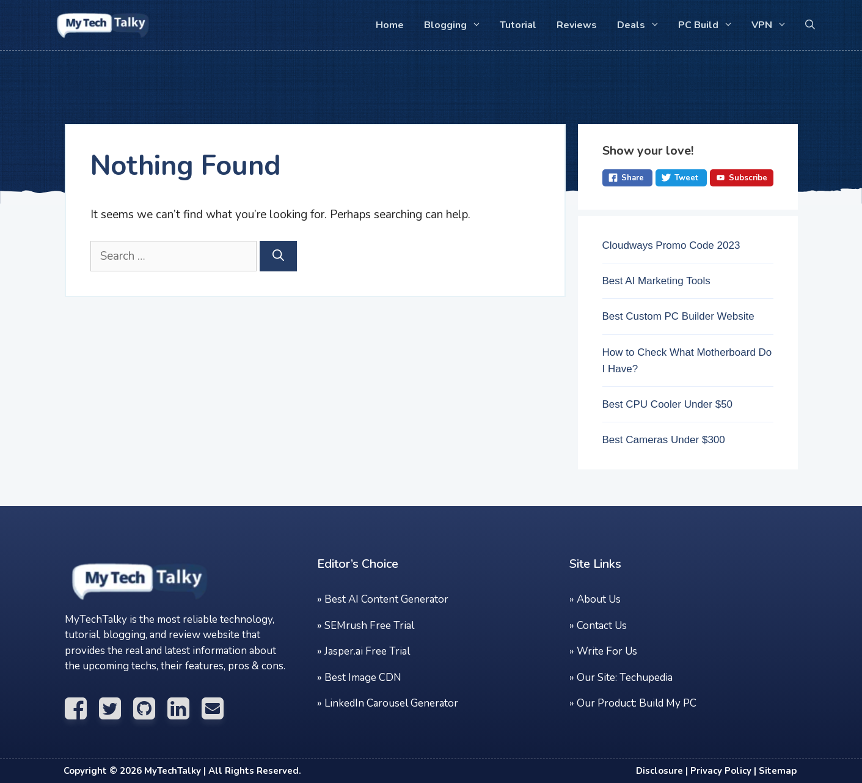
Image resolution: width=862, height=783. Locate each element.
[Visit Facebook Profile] (82, 709)
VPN (772, 25)
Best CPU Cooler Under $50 (667, 404)
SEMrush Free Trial (369, 626)
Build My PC (667, 703)
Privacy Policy (720, 771)
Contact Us (602, 626)
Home (390, 25)
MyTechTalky (172, 771)
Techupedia (646, 678)
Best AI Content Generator (386, 599)
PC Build (709, 25)
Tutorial (518, 25)
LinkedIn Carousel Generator (391, 703)
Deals (642, 25)
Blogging (456, 25)
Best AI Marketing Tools (656, 281)
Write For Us (607, 651)
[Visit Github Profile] (150, 709)
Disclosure (659, 771)
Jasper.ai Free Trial (367, 651)
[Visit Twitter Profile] (116, 709)
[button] (810, 25)
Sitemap (778, 771)
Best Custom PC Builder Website (678, 316)
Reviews (577, 25)
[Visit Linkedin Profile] (184, 709)
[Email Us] (219, 709)
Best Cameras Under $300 (663, 440)
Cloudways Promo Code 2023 (671, 245)
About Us (599, 599)
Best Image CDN (362, 678)
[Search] (278, 256)
